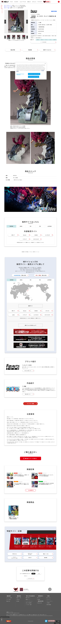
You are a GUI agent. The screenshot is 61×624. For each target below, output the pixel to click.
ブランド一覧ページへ (27, 370)
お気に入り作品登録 (28, 602)
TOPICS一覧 (14, 553)
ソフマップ (25, 239)
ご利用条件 (48, 602)
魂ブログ (30, 557)
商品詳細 (30, 49)
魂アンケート (39, 597)
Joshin (13, 314)
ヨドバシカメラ (36, 239)
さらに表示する (31, 490)
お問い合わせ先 (39, 602)
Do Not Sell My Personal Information (20, 74)
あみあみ (36, 235)
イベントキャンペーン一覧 (14, 558)
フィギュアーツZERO (9, 6)
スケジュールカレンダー (30, 554)
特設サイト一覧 (19, 597)
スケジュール (34, 1)
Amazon (24, 235)
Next (27, 22)
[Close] (45, 64)
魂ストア (13, 235)
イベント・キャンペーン (29, 601)
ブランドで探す (8, 599)
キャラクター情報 (30, 403)
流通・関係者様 (49, 604)
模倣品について (28, 599)
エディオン (47, 310)
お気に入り (29, 1)
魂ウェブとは (48, 597)
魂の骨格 (45, 557)
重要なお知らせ (28, 597)
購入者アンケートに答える (31, 458)
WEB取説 (38, 599)
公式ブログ (18, 599)
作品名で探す (8, 601)
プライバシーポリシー (50, 601)
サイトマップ (40, 1)
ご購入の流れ (19, 275)
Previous (5, 22)
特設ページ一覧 (45, 553)
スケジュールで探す (9, 597)
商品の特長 (13, 49)
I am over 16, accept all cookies (34, 76)
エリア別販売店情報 (43, 42)
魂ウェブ (5, 5)
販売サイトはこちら (47, 49)
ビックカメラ (47, 235)
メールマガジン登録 (28, 604)
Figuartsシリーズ (9, 5)
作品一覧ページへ (27, 394)
